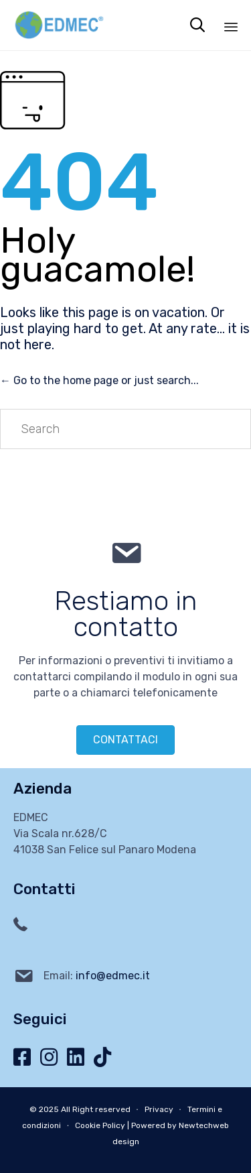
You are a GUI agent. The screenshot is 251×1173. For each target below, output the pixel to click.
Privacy (159, 1109)
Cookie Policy (100, 1125)
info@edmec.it (113, 975)
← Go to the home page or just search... (99, 380)
